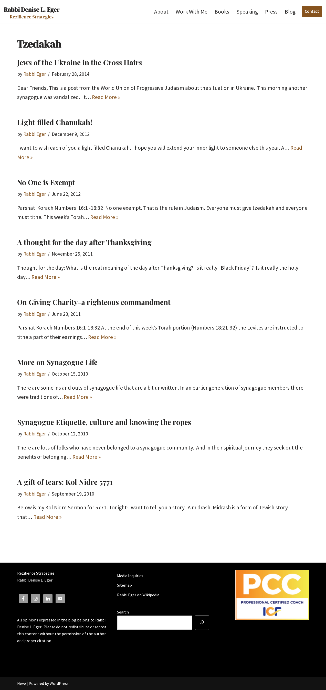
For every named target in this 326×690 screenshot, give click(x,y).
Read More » (106, 97)
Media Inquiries (130, 575)
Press (271, 11)
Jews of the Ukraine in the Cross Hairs (79, 62)
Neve (21, 683)
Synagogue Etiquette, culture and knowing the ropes (104, 422)
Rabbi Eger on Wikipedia (138, 594)
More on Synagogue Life (57, 362)
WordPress (59, 683)
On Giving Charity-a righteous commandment (94, 302)
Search (123, 612)
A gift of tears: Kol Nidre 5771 (65, 482)
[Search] (202, 623)
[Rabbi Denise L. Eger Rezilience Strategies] (31, 11)
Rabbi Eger (34, 74)
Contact (312, 11)
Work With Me (191, 11)
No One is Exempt (46, 182)
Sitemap (124, 585)
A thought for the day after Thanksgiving (84, 242)
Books (222, 11)
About (161, 11)
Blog (290, 11)
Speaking (247, 11)
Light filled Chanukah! (54, 122)
